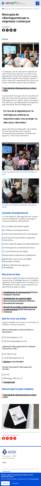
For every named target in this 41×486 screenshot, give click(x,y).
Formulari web (9, 382)
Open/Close (37, 3)
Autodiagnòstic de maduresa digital (17, 298)
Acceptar (5, 483)
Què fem (6, 362)
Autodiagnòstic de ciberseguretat (16, 292)
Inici (3, 8)
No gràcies (15, 483)
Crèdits (4, 462)
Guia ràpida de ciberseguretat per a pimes (19, 395)
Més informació (34, 479)
